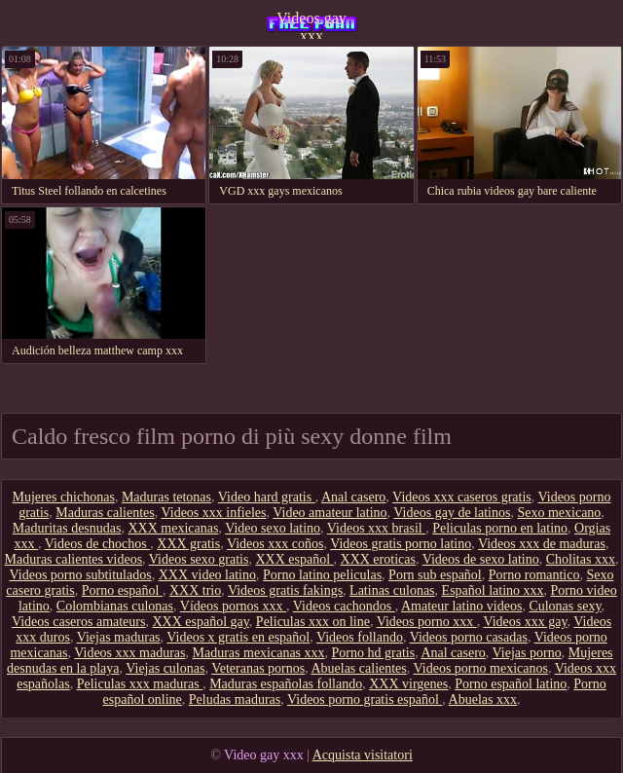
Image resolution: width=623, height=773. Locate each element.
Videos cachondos (344, 606)
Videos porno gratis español (364, 699)
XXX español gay (200, 621)
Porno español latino (511, 684)
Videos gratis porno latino (400, 543)
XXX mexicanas (173, 528)
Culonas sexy (565, 606)
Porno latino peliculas (322, 575)
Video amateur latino (329, 512)
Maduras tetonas (166, 497)
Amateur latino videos (461, 606)
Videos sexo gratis (199, 559)
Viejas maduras (119, 637)
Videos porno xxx (427, 621)
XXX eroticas (378, 559)
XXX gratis (188, 543)
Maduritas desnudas (67, 528)
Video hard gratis (266, 497)
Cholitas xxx (580, 559)
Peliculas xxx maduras (139, 684)
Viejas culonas (165, 668)
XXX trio (195, 590)
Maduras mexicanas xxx (259, 652)
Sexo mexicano (559, 512)
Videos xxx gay (525, 621)
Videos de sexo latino (480, 559)
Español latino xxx (493, 590)
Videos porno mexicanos (481, 668)
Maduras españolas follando (285, 684)
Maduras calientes (104, 512)
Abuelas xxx (483, 699)
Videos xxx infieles (213, 512)
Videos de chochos (97, 543)
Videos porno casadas (469, 637)
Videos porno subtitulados (81, 575)
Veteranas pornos (258, 668)
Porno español (122, 590)
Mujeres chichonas (64, 497)
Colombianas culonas (114, 606)
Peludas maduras (234, 699)
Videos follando (359, 637)
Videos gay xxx (311, 24)
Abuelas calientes (358, 668)
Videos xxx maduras (129, 652)
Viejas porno (527, 652)
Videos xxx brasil (376, 528)
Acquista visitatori (362, 755)
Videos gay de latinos (451, 512)
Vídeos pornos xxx (233, 606)
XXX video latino (207, 575)
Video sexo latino (272, 528)
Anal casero (353, 497)
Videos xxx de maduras (541, 543)
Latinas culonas (391, 590)
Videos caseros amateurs (79, 621)
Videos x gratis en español (238, 637)
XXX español (294, 559)
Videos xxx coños (275, 543)
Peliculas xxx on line (313, 621)
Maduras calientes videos (74, 559)
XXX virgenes (408, 684)
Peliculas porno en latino (500, 528)
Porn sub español (435, 575)
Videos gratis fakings (285, 590)
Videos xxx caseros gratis (461, 497)
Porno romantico (534, 575)
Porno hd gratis (374, 652)
